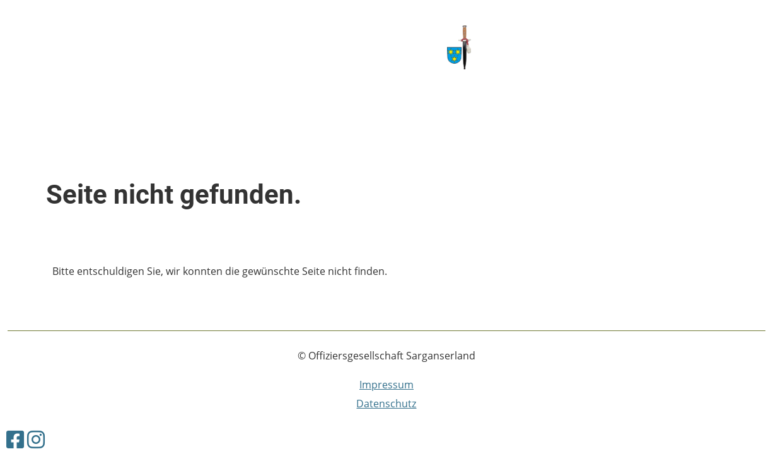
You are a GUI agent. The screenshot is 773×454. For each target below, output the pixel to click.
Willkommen (41, 45)
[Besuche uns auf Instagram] (36, 439)
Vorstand (178, 45)
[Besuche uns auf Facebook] (15, 439)
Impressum (386, 385)
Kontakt (114, 45)
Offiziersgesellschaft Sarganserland (622, 47)
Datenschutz (386, 403)
